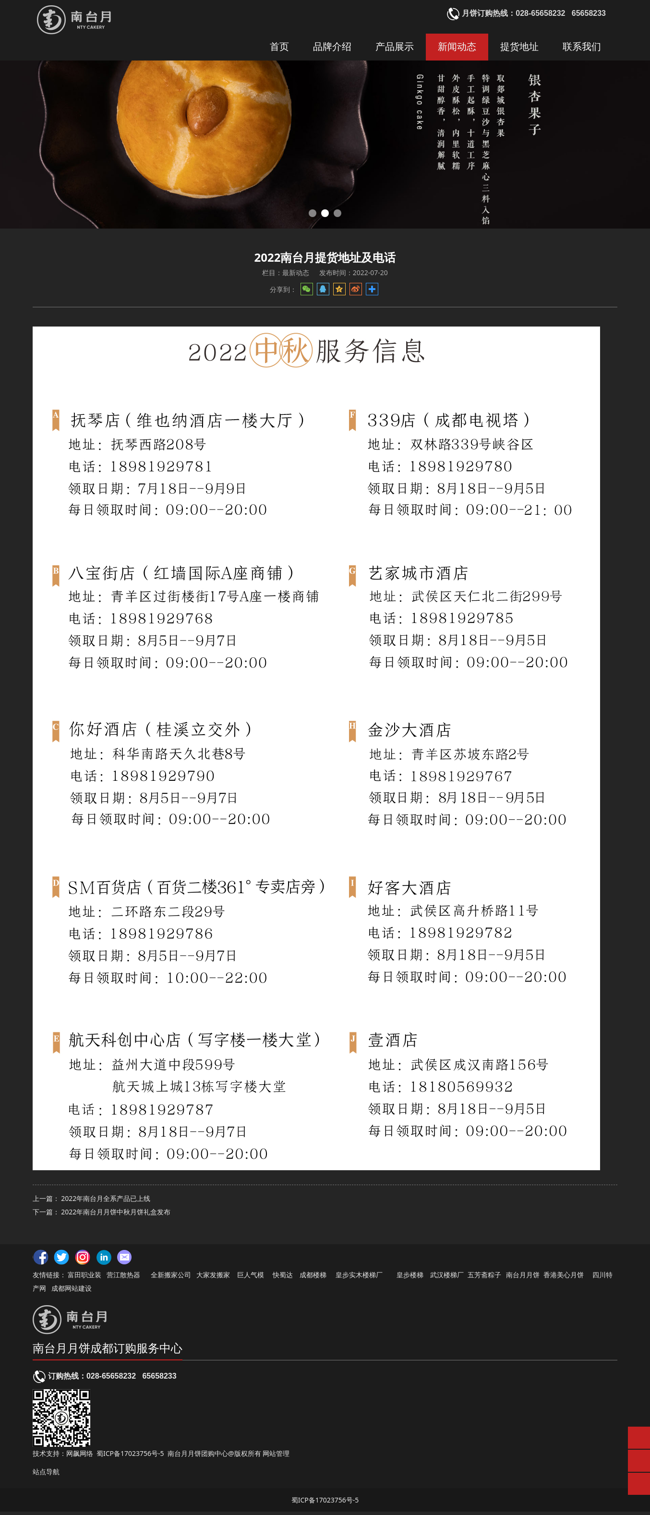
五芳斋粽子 (484, 1278)
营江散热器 (123, 1278)
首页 (279, 47)
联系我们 (582, 47)
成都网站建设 (71, 1291)
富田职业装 (84, 1278)
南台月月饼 (523, 1278)
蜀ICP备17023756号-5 (130, 1456)
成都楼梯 (312, 1278)
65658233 (159, 1379)
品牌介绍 (332, 47)
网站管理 (276, 1456)
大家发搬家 (213, 1278)
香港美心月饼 (563, 1278)
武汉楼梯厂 (447, 1278)
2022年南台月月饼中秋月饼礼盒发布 (115, 1221)
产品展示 (394, 47)
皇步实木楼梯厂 (359, 1278)
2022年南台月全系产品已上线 (105, 1207)
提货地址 (519, 47)
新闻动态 (457, 47)
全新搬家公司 (171, 1278)
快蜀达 (283, 1278)
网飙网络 (79, 1456)
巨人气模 (251, 1278)
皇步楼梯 (410, 1278)
